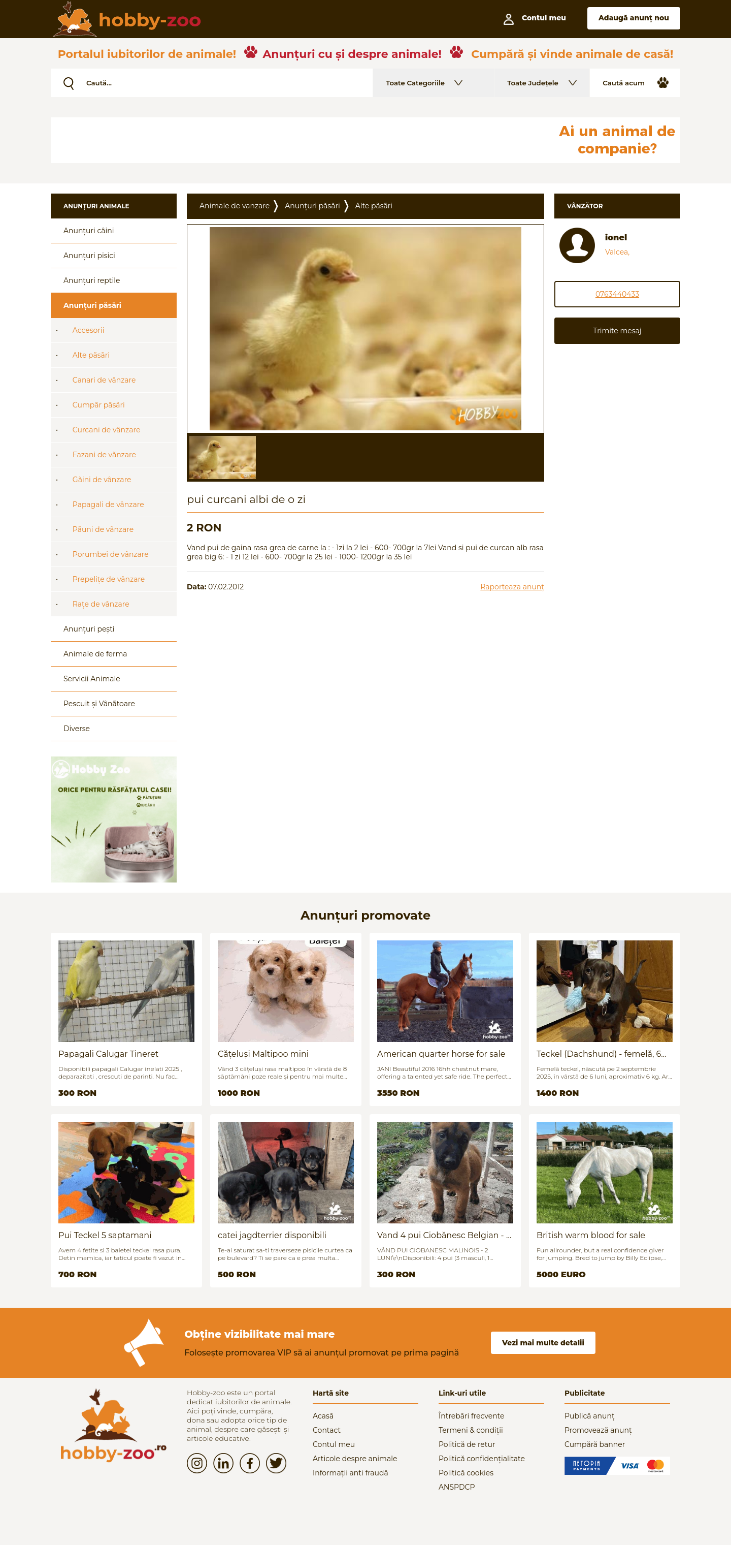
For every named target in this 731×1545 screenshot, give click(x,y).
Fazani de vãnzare (104, 454)
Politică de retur (467, 1444)
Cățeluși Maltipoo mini (263, 1054)
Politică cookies (466, 1472)
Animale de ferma (95, 653)
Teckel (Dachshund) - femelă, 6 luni (599, 1054)
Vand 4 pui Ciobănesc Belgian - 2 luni (444, 1235)
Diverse (76, 728)
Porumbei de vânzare (111, 554)
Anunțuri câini (88, 230)
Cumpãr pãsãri (99, 404)
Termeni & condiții (471, 1430)
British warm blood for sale (591, 1235)
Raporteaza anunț (512, 586)
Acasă (323, 1416)
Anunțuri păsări (92, 305)
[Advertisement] (297, 140)
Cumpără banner (594, 1444)
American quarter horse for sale (441, 1054)
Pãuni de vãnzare (103, 529)
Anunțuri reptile (91, 280)
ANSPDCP (457, 1487)
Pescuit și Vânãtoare (99, 703)
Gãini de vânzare (102, 479)
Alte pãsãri (91, 355)
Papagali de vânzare (108, 504)
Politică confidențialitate (482, 1458)
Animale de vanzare (235, 205)
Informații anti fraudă (350, 1472)
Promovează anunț (598, 1430)
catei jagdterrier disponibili (272, 1235)
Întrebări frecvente (472, 1416)
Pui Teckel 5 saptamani (104, 1235)
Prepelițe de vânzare (109, 579)
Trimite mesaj (617, 330)
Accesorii (89, 330)
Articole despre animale (355, 1458)
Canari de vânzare (104, 380)
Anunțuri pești (89, 629)
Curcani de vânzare (107, 429)
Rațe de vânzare (101, 604)
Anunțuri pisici (89, 255)
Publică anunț (589, 1416)
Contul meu (334, 1444)
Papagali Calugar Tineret (108, 1054)
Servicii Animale (91, 678)
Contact (327, 1430)
